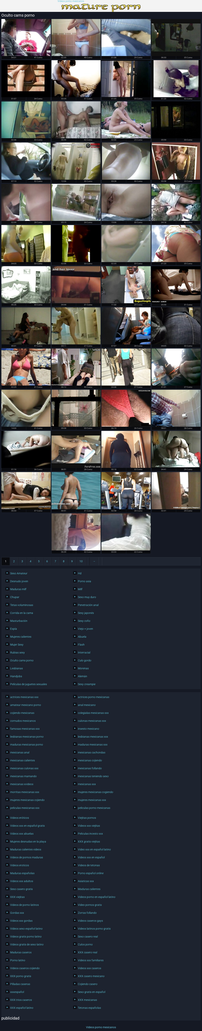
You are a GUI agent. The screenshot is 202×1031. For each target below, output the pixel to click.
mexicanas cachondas (91, 752)
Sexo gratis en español (91, 992)
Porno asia (84, 581)
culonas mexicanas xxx (92, 720)
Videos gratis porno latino (26, 936)
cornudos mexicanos (23, 720)
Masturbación (18, 620)
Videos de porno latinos (24, 905)
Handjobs (16, 676)
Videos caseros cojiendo (25, 968)
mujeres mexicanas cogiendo (95, 792)
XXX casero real (87, 952)
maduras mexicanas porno (26, 744)
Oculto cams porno (22, 660)
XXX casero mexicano (91, 976)
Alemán (82, 676)
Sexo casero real (88, 936)
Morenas (83, 668)
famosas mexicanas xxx (25, 728)
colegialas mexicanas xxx (93, 713)
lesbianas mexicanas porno (27, 736)
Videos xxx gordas (21, 920)
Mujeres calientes (20, 636)
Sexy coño (84, 620)
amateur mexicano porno (25, 705)
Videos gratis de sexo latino (27, 944)
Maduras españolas (22, 873)
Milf (80, 589)
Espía (13, 628)
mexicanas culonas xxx (24, 768)
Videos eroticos (19, 865)
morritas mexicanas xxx (24, 792)
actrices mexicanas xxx (24, 697)
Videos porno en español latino (96, 897)
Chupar (14, 597)
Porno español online (91, 873)
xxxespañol (17, 992)
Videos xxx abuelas (22, 833)
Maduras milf (18, 589)
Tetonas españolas (89, 1007)
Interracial (84, 652)
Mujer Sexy (16, 644)
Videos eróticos (19, 817)
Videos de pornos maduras (26, 857)
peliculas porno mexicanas (94, 808)
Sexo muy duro (87, 597)
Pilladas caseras (20, 984)
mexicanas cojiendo (90, 760)
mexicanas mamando (23, 776)
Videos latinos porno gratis (94, 928)
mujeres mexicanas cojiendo (27, 800)
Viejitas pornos (87, 817)
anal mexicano (87, 705)
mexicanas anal (19, 752)
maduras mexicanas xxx (93, 744)
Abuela (82, 636)
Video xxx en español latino (94, 849)
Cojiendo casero (87, 984)
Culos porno (85, 944)
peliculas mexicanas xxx (24, 808)
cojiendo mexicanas (22, 713)
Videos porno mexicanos (71, 1)
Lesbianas (16, 668)
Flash (81, 644)
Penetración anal (88, 605)
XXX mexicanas (87, 1000)
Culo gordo (84, 660)
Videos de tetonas (89, 865)
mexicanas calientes (22, 760)
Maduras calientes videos (25, 849)
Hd (79, 573)
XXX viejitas (17, 897)
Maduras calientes (89, 889)
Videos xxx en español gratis (27, 825)
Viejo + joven (85, 628)
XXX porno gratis (20, 976)
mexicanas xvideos (21, 784)
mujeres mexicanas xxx (92, 800)
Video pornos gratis (90, 905)
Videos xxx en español (91, 857)
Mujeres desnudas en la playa (28, 841)
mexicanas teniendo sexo (93, 776)
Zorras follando (87, 912)
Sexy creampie (86, 684)
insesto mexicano (88, 728)
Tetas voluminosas (21, 605)
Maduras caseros (21, 952)
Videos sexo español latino (26, 928)
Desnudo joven (19, 581)
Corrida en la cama (21, 613)
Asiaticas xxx (86, 881)
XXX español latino (21, 1007)
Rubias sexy (17, 652)
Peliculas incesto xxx (90, 833)
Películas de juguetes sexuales (28, 684)
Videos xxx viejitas (89, 825)
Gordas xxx (17, 912)
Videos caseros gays (90, 920)
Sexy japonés (86, 613)
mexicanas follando (90, 768)
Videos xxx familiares (91, 960)
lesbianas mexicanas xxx (93, 736)
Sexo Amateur (18, 573)
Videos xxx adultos (21, 881)
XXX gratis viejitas (89, 841)
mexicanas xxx (87, 784)
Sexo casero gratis (21, 889)
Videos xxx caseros (89, 968)
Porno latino (17, 960)
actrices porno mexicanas (93, 697)
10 (81, 561)
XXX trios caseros (21, 1000)
